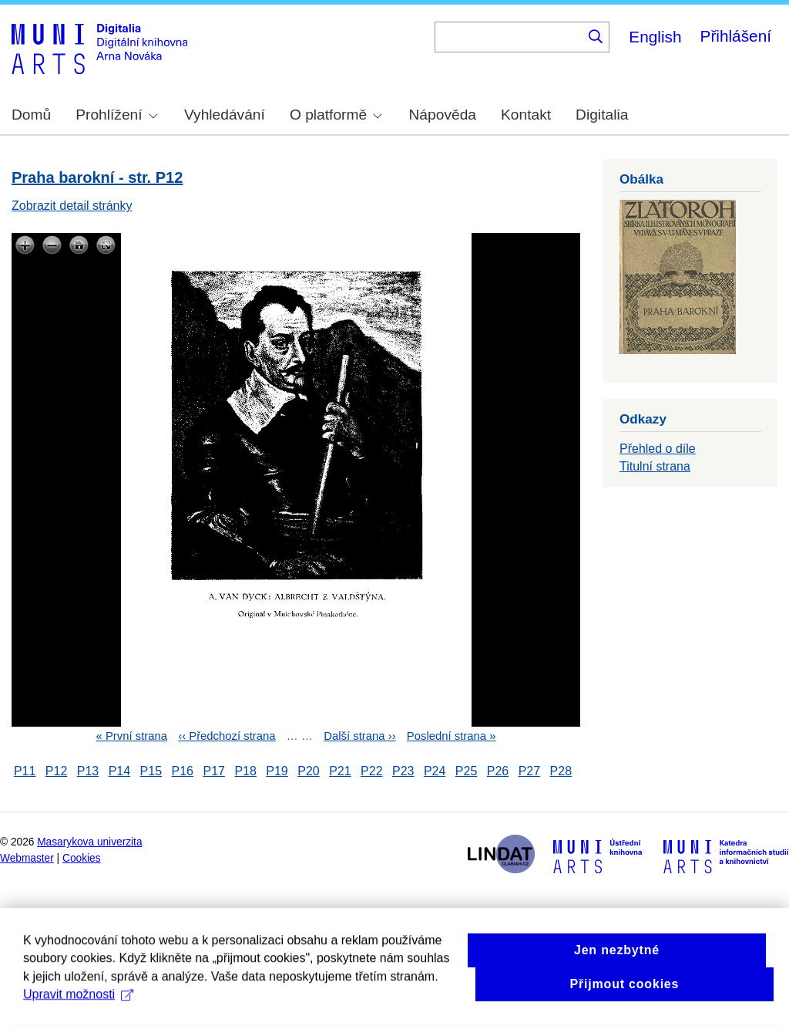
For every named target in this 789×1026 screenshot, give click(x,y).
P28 (561, 771)
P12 (56, 771)
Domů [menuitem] (31, 114)
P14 (119, 771)
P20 (308, 771)
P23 (403, 771)
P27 (529, 771)
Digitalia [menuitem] (602, 114)
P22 (371, 771)
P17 (213, 771)
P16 (182, 771)
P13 (88, 771)
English (655, 37)
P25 (466, 771)
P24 (434, 771)
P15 (151, 771)
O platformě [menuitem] (336, 114)
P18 (245, 771)
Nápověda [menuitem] (442, 114)
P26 (498, 771)
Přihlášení (735, 36)
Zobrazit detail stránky (72, 205)
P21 (340, 771)
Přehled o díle (657, 448)
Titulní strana (654, 466)
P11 (24, 771)
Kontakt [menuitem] (526, 114)
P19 (276, 771)
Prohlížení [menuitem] (116, 114)
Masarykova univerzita (89, 842)
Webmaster (27, 858)
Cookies (81, 858)
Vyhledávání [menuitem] (224, 114)
